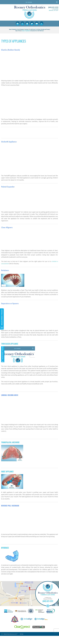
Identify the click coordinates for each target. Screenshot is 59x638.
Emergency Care (34, 30)
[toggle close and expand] (2, 328)
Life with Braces (32, 29)
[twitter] (32, 23)
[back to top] (47, 606)
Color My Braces (40, 30)
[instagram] (22, 23)
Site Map (21, 634)
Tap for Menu (42, 2)
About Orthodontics (13, 29)
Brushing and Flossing (45, 29)
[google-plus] (27, 23)
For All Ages (38, 29)
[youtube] (36, 23)
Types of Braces (18, 30)
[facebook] (17, 23)
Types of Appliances (26, 30)
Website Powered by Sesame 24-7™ (9, 634)
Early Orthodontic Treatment (22, 29)
